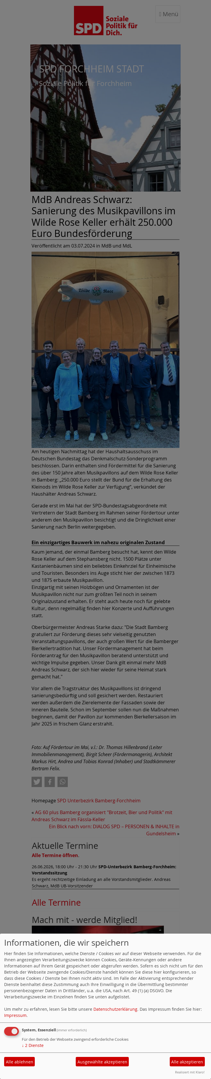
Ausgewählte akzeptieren (102, 1062)
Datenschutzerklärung (115, 1009)
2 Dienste (33, 1045)
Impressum (15, 1015)
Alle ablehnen (19, 1062)
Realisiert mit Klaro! (190, 1072)
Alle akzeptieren (187, 1062)
